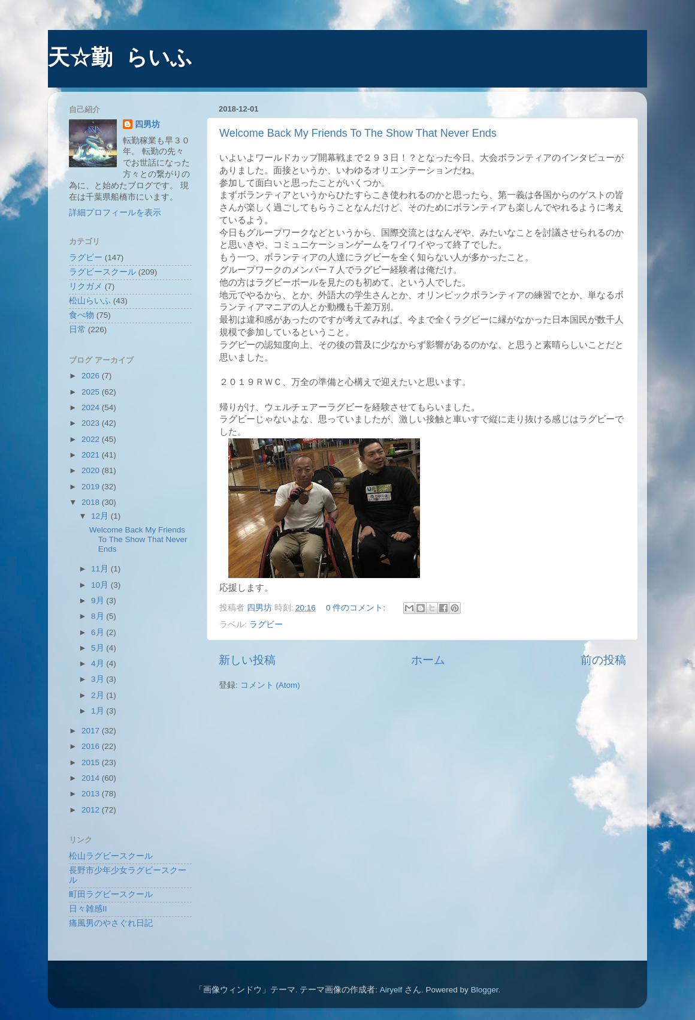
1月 (98, 710)
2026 (91, 375)
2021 (91, 454)
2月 (98, 695)
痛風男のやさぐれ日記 (111, 923)
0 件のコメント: (357, 607)
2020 (91, 470)
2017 (91, 730)
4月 (98, 663)
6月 (98, 632)
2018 (91, 502)
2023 (91, 423)
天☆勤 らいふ (120, 59)
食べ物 (81, 315)
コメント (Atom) (270, 685)
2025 (91, 391)
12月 (101, 515)
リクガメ (85, 286)
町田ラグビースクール (111, 894)
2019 (91, 486)
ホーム (428, 660)
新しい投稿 (247, 660)
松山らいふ (90, 300)
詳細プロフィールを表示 (115, 212)
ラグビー (266, 624)
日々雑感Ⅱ (88, 908)
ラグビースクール (102, 271)
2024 (91, 407)
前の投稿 (603, 660)
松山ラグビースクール (111, 855)
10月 (101, 584)
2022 (91, 439)
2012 (91, 809)
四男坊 (147, 124)
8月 (98, 616)
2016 (91, 746)
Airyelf (391, 989)
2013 (91, 793)
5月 (98, 647)
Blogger (484, 989)
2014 (91, 778)
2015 (91, 762)
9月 (98, 600)
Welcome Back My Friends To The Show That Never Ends (358, 133)
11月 (101, 568)
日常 (77, 329)
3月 (98, 679)
